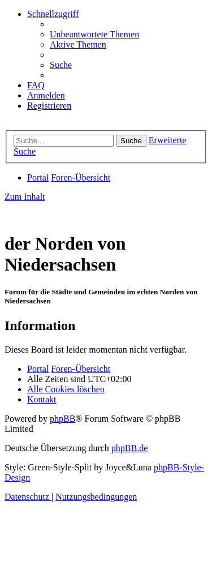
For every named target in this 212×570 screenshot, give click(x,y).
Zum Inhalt (25, 197)
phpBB (62, 418)
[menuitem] (94, 34)
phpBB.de (129, 448)
